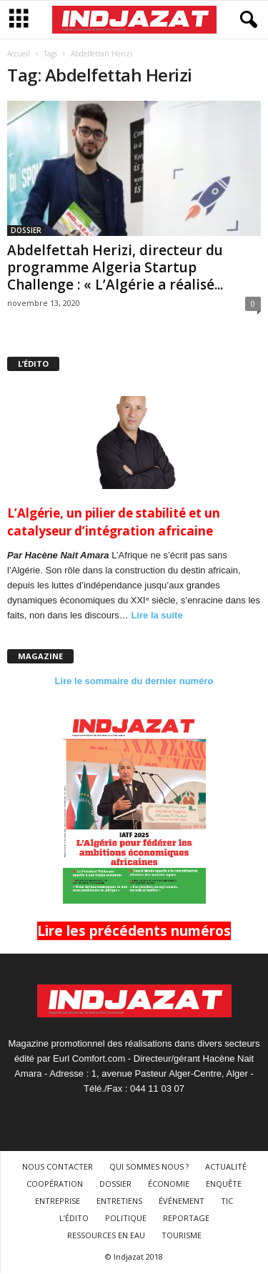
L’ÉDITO (74, 1218)
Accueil (18, 54)
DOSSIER (26, 230)
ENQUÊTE (224, 1183)
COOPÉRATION (54, 1183)
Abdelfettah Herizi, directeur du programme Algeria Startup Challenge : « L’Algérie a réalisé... (115, 267)
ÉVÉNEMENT (181, 1200)
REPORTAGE (186, 1218)
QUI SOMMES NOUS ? (149, 1166)
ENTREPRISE (57, 1200)
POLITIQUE (126, 1218)
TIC (227, 1200)
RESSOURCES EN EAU (106, 1235)
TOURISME (182, 1235)
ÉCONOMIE (168, 1183)
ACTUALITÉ (226, 1166)
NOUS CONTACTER (57, 1166)
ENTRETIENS (119, 1200)
